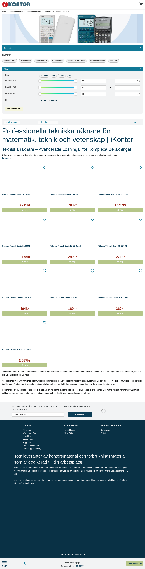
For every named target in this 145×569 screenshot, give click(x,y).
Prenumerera (80, 414)
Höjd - (10, 93)
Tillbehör (113, 61)
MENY (4, 563)
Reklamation (28, 439)
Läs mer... (6, 158)
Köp (25, 210)
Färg (7, 75)
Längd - (10, 87)
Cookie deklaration (31, 446)
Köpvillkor (27, 436)
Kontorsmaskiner (34, 12)
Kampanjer (105, 430)
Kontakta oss (69, 430)
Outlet (103, 433)
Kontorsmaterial (16, 12)
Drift (7, 100)
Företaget (27, 430)
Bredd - (10, 80)
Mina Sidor (68, 433)
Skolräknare (57, 61)
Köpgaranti (27, 442)
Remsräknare (41, 61)
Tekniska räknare (62, 12)
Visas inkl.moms (134, 563)
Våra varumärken (30, 433)
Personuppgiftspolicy (32, 449)
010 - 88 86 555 (78, 566)
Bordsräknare (9, 61)
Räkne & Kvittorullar (76, 61)
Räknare (48, 12)
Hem (4, 12)
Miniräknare (26, 61)
